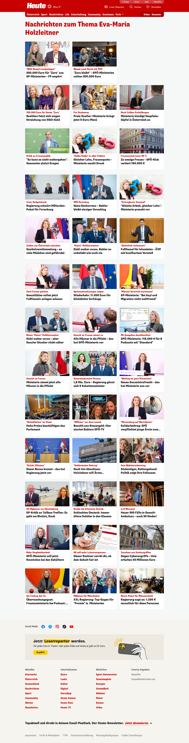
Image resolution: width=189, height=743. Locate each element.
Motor (99, 698)
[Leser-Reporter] (114, 7)
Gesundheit (102, 688)
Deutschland (32, 684)
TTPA (65, 735)
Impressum (30, 735)
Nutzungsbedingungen (107, 735)
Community (94, 14)
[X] (50, 626)
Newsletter (31, 707)
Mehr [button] (118, 14)
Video (99, 707)
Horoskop (66, 693)
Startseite (31, 674)
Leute (64, 679)
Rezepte (100, 684)
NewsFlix (136, 674)
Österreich (33, 14)
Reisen (100, 702)
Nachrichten (56, 14)
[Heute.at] (36, 5)
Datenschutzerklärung (82, 735)
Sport (44, 14)
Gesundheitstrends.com (143, 679)
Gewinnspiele (103, 679)
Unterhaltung (78, 14)
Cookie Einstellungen (131, 735)
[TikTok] (64, 626)
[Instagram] (57, 626)
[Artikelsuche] (135, 7)
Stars (64, 674)
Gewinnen (108, 14)
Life (67, 14)
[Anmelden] (153, 7)
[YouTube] (71, 626)
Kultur (64, 684)
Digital (64, 688)
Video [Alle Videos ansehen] (147, 14)
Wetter (29, 702)
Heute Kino (67, 702)
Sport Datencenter (106, 674)
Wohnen (100, 693)
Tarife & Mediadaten (49, 735)
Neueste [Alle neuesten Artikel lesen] (156, 14)
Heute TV (66, 707)
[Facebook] (43, 626)
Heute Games (68, 698)
